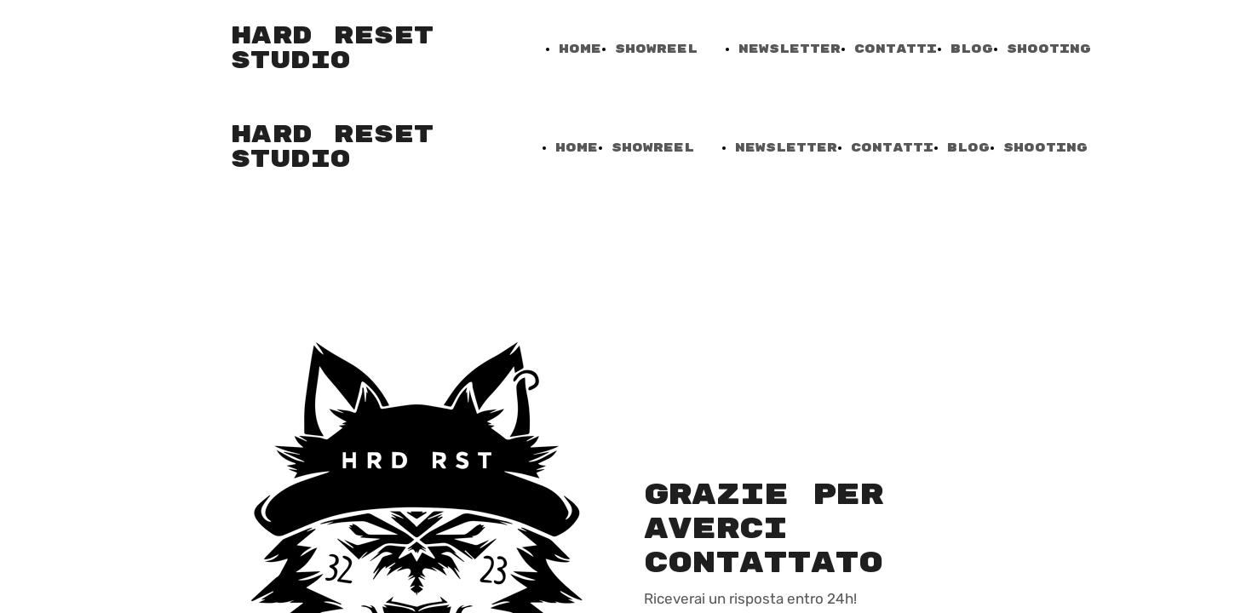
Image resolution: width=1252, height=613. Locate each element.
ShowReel (656, 49)
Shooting (1049, 49)
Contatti (895, 49)
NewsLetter (789, 49)
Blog (971, 49)
